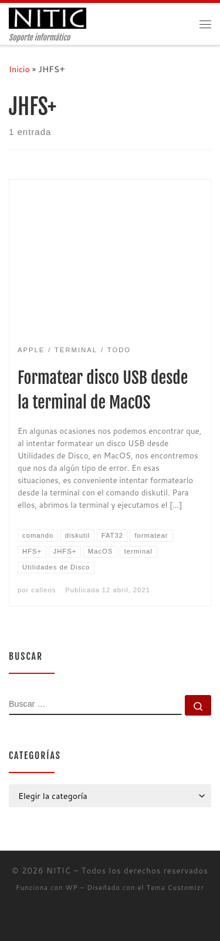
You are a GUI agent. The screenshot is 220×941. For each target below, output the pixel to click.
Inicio (19, 69)
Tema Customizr (175, 887)
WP (72, 887)
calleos (43, 589)
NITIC (58, 870)
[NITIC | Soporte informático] (47, 17)
